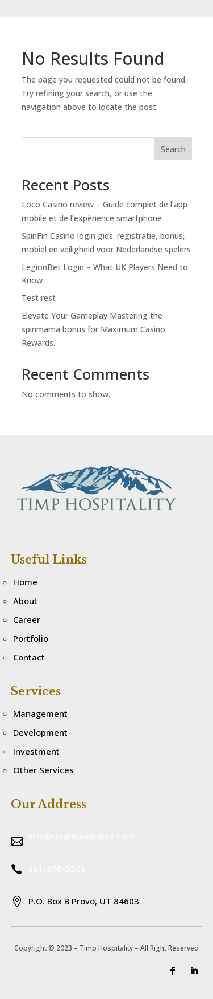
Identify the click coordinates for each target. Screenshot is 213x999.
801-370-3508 (57, 868)
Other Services (43, 770)
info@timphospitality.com (81, 836)
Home (25, 582)
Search (173, 149)
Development (40, 732)
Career (26, 619)
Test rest (39, 297)
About (25, 600)
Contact (29, 657)
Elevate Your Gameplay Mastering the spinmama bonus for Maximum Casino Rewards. (93, 329)
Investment (36, 751)
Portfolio (30, 638)
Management (40, 713)
